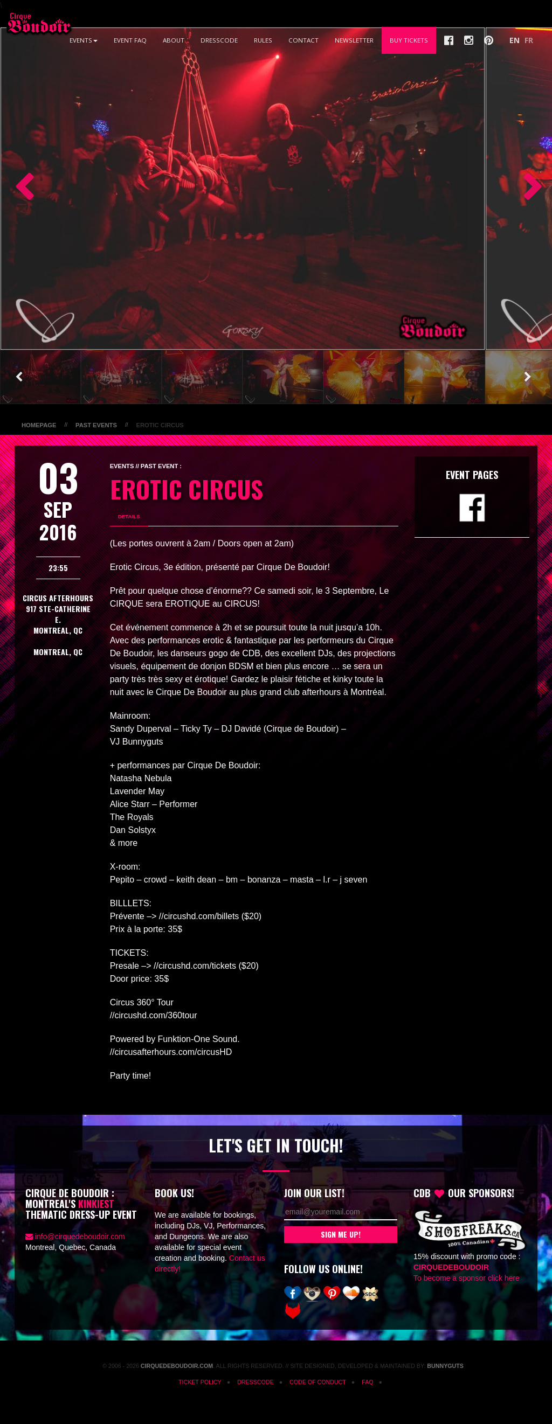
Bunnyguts (445, 1366)
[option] (242, 188)
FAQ (367, 1382)
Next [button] (527, 188)
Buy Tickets (409, 40)
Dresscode (219, 40)
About (173, 40)
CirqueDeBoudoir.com (177, 1366)
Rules (263, 40)
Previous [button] (18, 188)
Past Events (96, 425)
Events (84, 40)
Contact (303, 40)
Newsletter (354, 40)
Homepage (39, 425)
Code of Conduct (317, 1382)
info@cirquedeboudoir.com (80, 1236)
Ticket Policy (200, 1382)
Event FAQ (130, 40)
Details (129, 516)
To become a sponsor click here (466, 1278)
